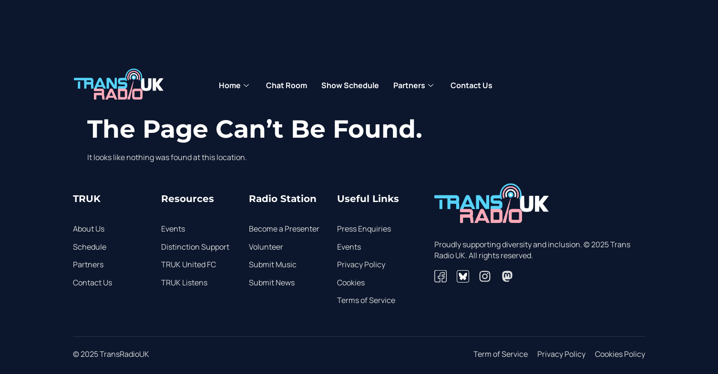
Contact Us (471, 85)
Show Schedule (350, 85)
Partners (413, 86)
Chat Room (286, 85)
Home (234, 86)
